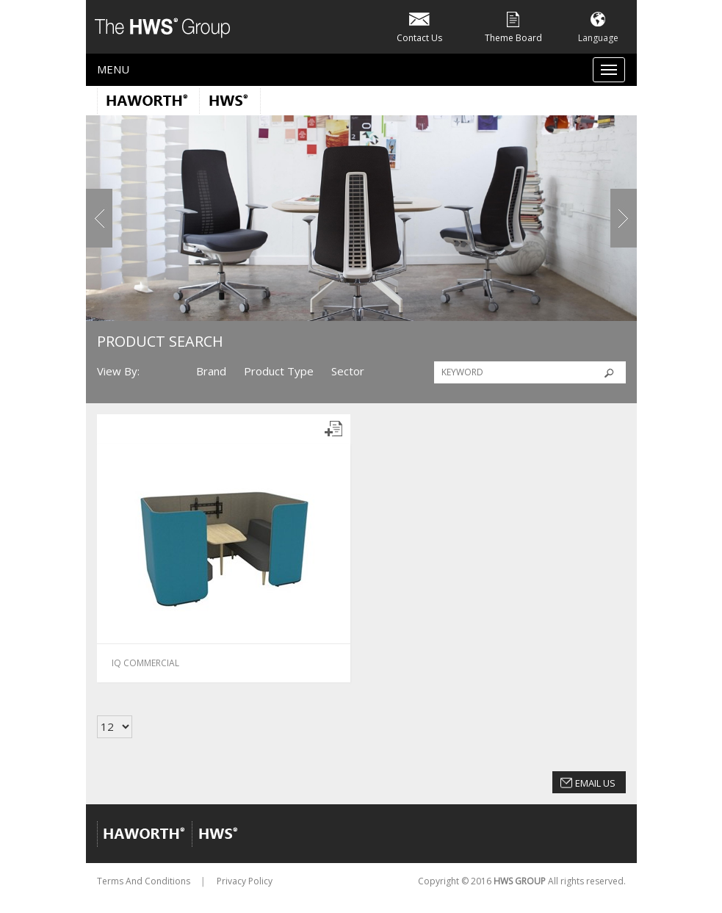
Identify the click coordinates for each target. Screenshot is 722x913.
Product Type (279, 371)
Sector (347, 371)
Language (598, 26)
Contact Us (419, 26)
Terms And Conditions (143, 881)
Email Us (595, 783)
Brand (211, 371)
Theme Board (513, 26)
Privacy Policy (244, 881)
